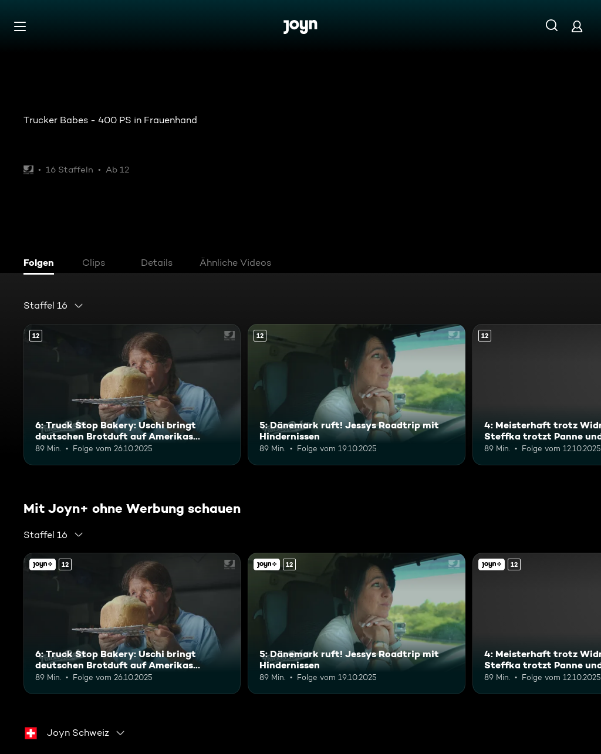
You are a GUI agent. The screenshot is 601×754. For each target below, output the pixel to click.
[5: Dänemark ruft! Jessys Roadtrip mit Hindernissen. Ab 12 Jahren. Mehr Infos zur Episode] (356, 394)
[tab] (41, 264)
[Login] (577, 26)
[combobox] (54, 305)
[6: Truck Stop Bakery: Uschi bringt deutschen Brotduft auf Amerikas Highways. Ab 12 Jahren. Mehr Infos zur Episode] (132, 394)
